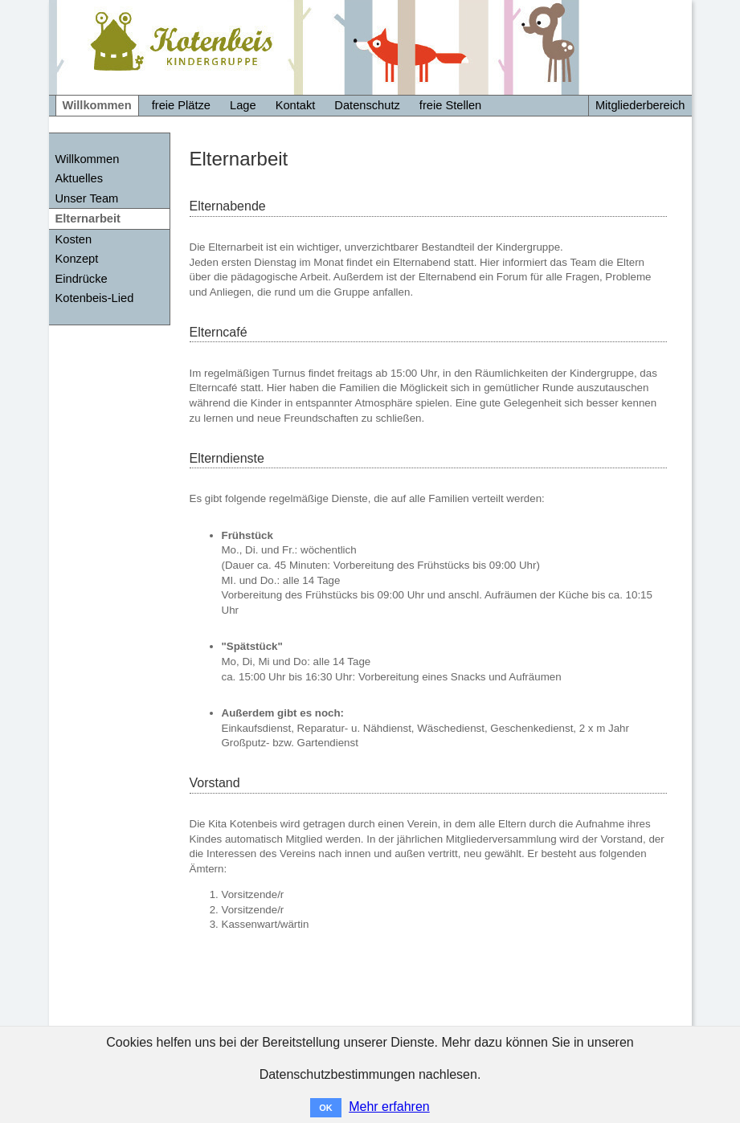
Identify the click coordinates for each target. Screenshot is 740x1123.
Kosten (73, 239)
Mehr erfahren (389, 1106)
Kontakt (296, 105)
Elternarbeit (88, 218)
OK (326, 1108)
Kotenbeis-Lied (94, 298)
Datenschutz (366, 105)
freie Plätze (181, 105)
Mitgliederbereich (640, 105)
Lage (243, 105)
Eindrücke (81, 278)
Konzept (77, 258)
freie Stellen (450, 105)
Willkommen (97, 105)
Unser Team (87, 198)
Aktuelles (79, 178)
